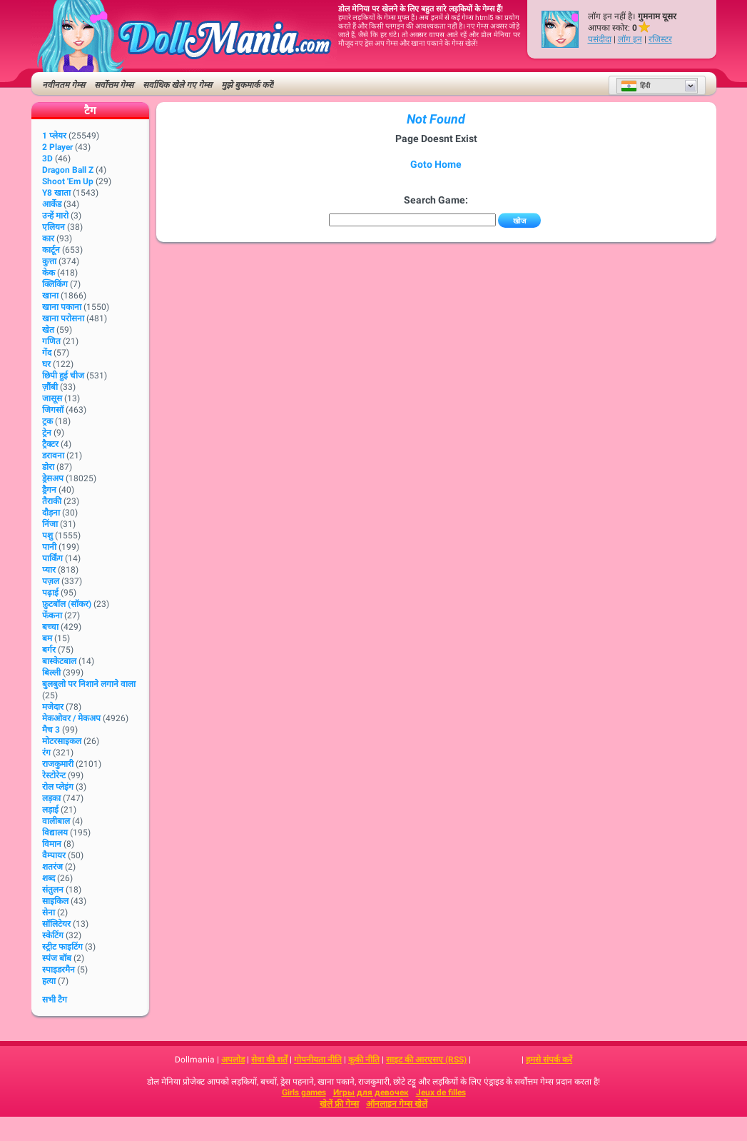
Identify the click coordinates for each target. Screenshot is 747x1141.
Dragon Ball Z (67, 170)
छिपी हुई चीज (63, 376)
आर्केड (51, 204)
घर (46, 364)
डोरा (48, 467)
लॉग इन (630, 39)
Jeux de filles (441, 1092)
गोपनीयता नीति (318, 1060)
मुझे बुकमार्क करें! (247, 85)
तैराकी (51, 501)
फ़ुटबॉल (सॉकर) (66, 604)
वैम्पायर (54, 855)
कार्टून (51, 250)
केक (48, 273)
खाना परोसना (63, 318)
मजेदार (52, 707)
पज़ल (50, 581)
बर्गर (49, 650)
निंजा (50, 524)
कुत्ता (49, 261)
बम (47, 638)
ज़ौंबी (50, 387)
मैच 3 (51, 730)
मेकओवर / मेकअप (71, 718)
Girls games (304, 1092)
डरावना (53, 456)
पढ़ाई (50, 593)
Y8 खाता (56, 193)
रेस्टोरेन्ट (54, 775)
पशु (47, 536)
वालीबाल (56, 821)
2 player (57, 147)
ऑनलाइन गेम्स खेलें (396, 1104)
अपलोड (233, 1060)
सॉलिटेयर (56, 924)
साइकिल (55, 901)
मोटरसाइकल (61, 741)
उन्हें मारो (55, 216)
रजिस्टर (660, 39)
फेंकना (52, 615)
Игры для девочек (371, 1092)
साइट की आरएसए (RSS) (426, 1060)
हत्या (49, 981)
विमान (51, 844)
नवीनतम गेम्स (63, 85)
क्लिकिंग (55, 284)
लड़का (51, 798)
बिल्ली (51, 673)
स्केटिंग (52, 935)
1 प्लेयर (54, 136)
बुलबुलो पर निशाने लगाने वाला (89, 684)
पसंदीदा (599, 39)
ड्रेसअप (52, 478)
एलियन (53, 227)
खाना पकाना (61, 307)
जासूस (52, 398)
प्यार (49, 570)
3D (47, 159)
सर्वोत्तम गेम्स (113, 85)
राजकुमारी (57, 764)
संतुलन (52, 890)
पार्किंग (52, 558)
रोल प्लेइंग (57, 787)
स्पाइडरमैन (58, 970)
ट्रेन (46, 433)
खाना (50, 296)
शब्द (48, 878)
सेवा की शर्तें (269, 1060)
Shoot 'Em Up (67, 181)
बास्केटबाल (59, 661)
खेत (48, 330)
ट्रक (47, 421)
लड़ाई (50, 810)
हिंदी (635, 85)
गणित (51, 341)
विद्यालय (55, 833)
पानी (49, 547)
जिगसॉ (52, 410)
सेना (48, 913)
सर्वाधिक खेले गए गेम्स (177, 85)
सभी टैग (54, 1000)
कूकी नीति (364, 1060)
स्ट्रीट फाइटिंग (62, 947)
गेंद (46, 353)
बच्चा (50, 627)
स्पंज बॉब (56, 958)
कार (48, 238)
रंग (46, 753)
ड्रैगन (49, 490)
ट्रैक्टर (50, 444)
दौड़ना (51, 513)
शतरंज (52, 867)
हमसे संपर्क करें (549, 1060)
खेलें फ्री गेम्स (339, 1104)
